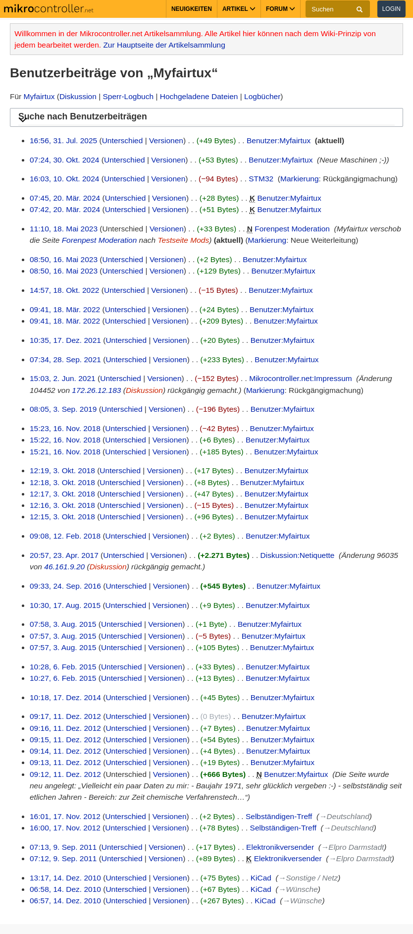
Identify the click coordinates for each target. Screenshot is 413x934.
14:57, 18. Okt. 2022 (64, 290)
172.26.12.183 (96, 390)
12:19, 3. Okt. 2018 (62, 470)
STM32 (261, 178)
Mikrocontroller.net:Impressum (300, 378)
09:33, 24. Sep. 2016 (65, 586)
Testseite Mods (183, 240)
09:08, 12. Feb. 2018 (65, 536)
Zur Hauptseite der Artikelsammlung (164, 45)
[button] (206, 117)
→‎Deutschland (344, 816)
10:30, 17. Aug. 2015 (65, 605)
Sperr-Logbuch (128, 96)
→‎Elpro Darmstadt (352, 847)
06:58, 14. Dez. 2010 (65, 889)
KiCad (261, 878)
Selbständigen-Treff (279, 816)
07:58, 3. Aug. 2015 (63, 624)
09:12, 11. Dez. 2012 (65, 774)
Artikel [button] (239, 8)
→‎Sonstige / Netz (308, 878)
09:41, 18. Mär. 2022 (65, 309)
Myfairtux (39, 96)
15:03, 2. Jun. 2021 (63, 378)
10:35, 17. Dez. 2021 (65, 340)
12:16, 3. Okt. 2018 (62, 505)
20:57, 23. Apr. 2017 (64, 555)
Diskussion (78, 96)
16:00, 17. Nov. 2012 (65, 828)
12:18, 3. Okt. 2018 (62, 482)
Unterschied (122, 140)
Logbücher (262, 96)
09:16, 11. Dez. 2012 (65, 728)
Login (391, 8)
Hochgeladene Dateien (199, 96)
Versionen (166, 140)
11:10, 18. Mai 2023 (64, 228)
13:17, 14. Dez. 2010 (65, 878)
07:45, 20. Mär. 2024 (65, 198)
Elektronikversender (280, 847)
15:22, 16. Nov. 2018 (65, 440)
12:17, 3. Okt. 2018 (62, 494)
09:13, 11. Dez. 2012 (65, 762)
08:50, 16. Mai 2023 (64, 259)
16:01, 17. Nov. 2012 (65, 816)
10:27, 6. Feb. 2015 (63, 678)
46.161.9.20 (64, 566)
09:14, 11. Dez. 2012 (65, 751)
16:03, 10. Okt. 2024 (64, 178)
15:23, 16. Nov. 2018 (65, 428)
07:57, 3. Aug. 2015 (63, 636)
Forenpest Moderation (292, 228)
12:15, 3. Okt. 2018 (62, 516)
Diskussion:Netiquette (297, 555)
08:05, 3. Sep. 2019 (63, 409)
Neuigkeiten (191, 8)
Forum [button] (280, 8)
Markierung (299, 178)
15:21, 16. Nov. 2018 (65, 451)
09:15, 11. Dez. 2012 (65, 739)
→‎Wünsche (298, 889)
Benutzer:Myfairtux (278, 140)
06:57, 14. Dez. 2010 (65, 900)
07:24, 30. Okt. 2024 (64, 160)
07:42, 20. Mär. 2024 (65, 209)
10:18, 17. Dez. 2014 (65, 697)
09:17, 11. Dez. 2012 (65, 716)
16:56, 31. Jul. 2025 (63, 140)
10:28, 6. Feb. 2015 (63, 666)
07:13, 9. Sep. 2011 (63, 847)
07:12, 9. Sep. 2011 (63, 858)
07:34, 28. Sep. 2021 (65, 359)
